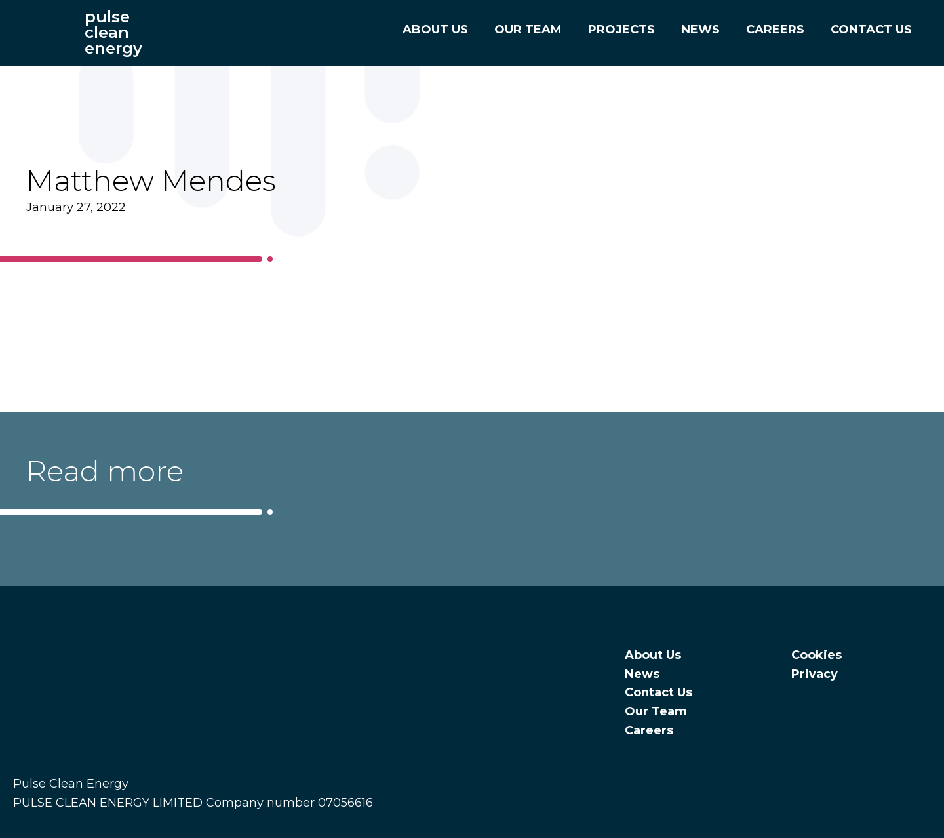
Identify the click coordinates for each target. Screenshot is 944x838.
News (693, 29)
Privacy (814, 674)
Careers (768, 29)
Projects (614, 29)
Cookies (816, 655)
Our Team (521, 29)
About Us (428, 29)
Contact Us (864, 29)
